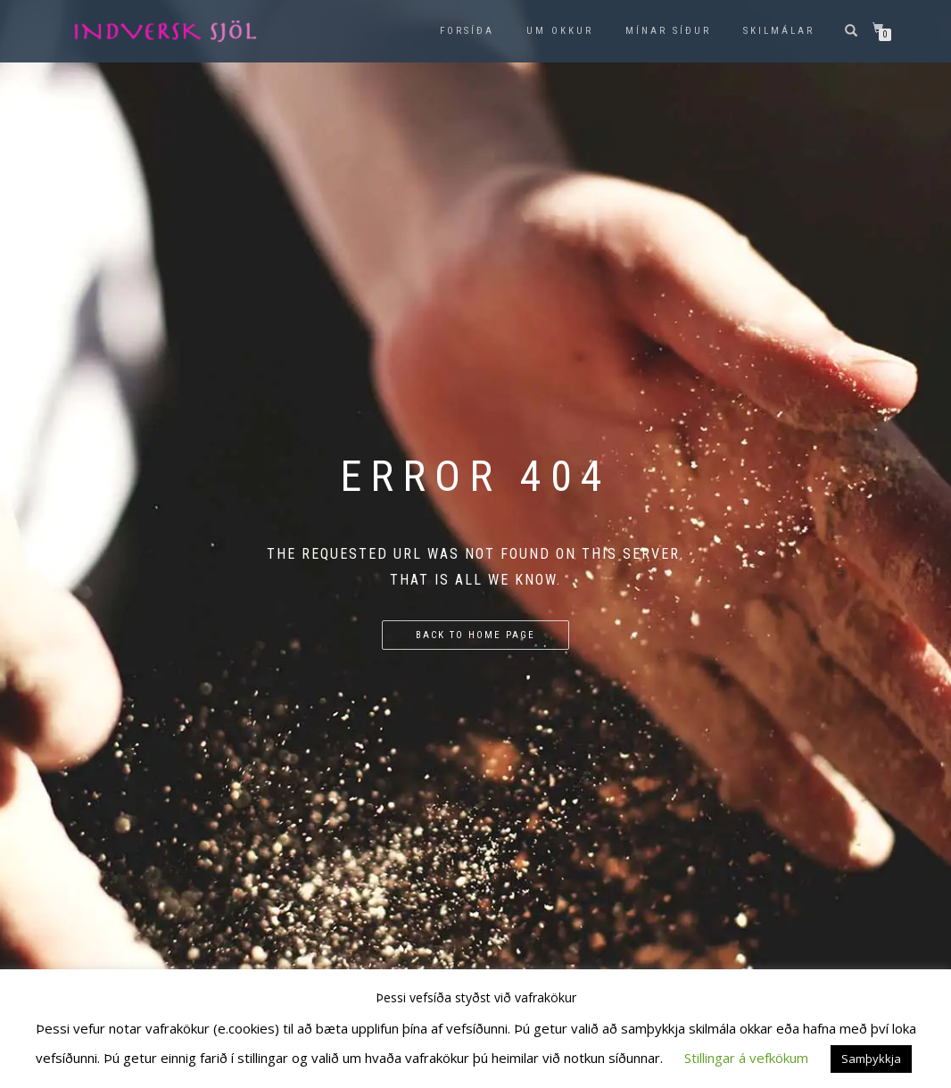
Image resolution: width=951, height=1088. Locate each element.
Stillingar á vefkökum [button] (746, 1058)
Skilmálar (779, 31)
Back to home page (475, 635)
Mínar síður (668, 31)
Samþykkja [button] (871, 1059)
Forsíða (467, 31)
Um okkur (559, 31)
